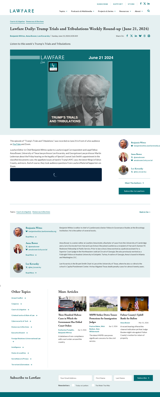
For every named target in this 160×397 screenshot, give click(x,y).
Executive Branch (19, 333)
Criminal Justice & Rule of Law (24, 315)
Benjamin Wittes (17, 36)
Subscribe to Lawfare (134, 191)
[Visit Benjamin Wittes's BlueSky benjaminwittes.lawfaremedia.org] (41, 231)
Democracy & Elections (35, 21)
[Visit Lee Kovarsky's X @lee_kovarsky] (138, 171)
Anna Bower (31, 36)
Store (131, 4)
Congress (16, 304)
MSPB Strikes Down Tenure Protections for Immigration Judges (103, 318)
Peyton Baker (95, 326)
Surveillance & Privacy (21, 359)
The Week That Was (103, 386)
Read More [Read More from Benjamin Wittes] (30, 237)
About (138, 11)
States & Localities (20, 353)
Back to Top (144, 212)
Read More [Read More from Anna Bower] (30, 255)
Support (118, 4)
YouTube (17, 144)
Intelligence (17, 347)
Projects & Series (105, 11)
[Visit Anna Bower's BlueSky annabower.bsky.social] (142, 160)
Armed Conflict (18, 298)
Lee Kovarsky (44, 36)
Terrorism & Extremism (21, 365)
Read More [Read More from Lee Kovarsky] (30, 273)
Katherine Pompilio (66, 330)
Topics (62, 11)
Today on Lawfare (82, 386)
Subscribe (102, 4)
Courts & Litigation (17, 21)
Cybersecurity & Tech (21, 321)
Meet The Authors (133, 183)
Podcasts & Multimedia (81, 11)
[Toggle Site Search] (148, 11)
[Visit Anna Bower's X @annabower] (138, 157)
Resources (124, 11)
